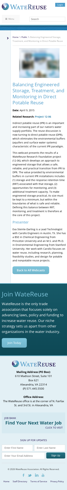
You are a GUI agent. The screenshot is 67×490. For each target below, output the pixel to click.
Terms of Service (38, 481)
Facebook (23, 475)
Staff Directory (20, 481)
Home (16, 37)
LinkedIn (36, 475)
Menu (9, 18)
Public (24, 37)
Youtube (43, 475)
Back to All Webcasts (31, 270)
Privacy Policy (57, 481)
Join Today (14, 343)
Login (60, 4)
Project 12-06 (43, 116)
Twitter (30, 475)
